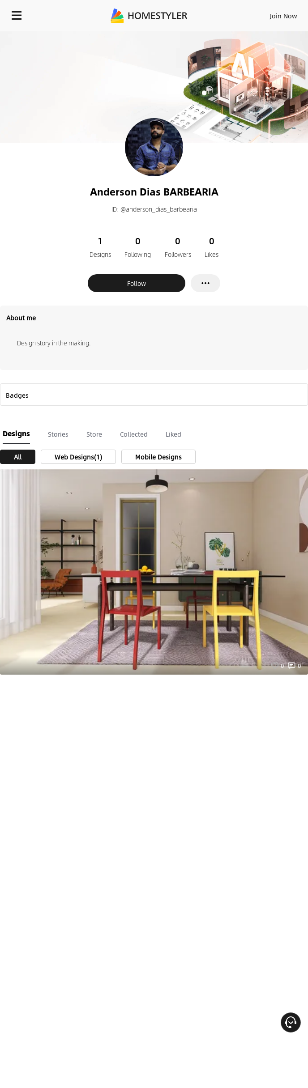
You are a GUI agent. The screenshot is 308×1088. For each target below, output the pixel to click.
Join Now (283, 16)
